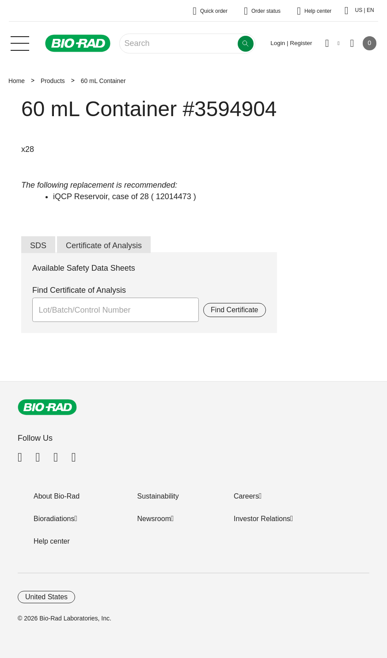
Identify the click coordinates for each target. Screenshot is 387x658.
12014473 (173, 196)
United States (46, 597)
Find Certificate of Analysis (79, 290)
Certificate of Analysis (104, 245)
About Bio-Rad (57, 496)
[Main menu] (20, 42)
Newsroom (154, 518)
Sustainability (158, 496)
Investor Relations (262, 518)
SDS (38, 245)
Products (53, 80)
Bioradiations (54, 518)
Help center (52, 541)
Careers (246, 496)
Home (16, 80)
